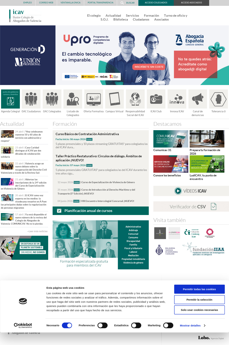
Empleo (27, 2)
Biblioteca (120, 19)
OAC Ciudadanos (31, 111)
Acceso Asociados (191, 2)
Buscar (128, 2)
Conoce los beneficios (167, 175)
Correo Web (46, 2)
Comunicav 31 (162, 150)
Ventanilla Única (70, 2)
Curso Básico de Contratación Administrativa (89, 134)
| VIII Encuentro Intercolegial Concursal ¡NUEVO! (96, 200)
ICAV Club (156, 111)
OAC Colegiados (52, 111)
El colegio (94, 15)
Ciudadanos (141, 19)
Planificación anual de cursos (88, 210)
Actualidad (113, 15)
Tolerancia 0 (218, 111)
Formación (151, 15)
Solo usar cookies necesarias (199, 322)
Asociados (161, 19)
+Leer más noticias (37, 231)
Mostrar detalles (190, 338)
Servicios (132, 15)
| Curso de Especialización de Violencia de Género (96, 181)
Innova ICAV (177, 111)
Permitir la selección (199, 312)
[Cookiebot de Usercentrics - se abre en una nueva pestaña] (22, 338)
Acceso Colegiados (156, 2)
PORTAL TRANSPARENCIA (100, 2)
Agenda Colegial (10, 111)
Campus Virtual (114, 111)
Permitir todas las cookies (199, 301)
